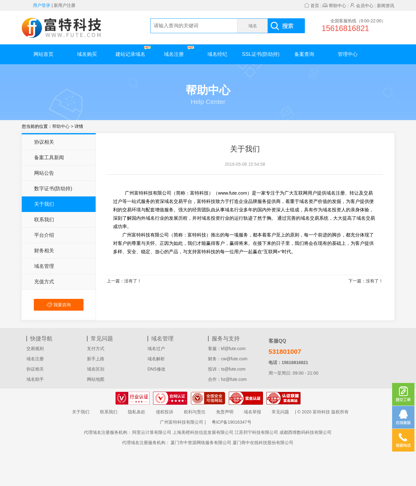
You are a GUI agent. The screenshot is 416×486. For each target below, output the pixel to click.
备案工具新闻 (49, 157)
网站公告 (44, 173)
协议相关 (44, 142)
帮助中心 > (63, 126)
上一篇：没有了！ (124, 280)
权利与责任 (195, 411)
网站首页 (43, 54)
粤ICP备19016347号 (231, 422)
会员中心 (361, 5)
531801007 (285, 351)
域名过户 (156, 348)
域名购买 (87, 54)
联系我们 (44, 219)
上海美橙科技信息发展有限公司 (203, 432)
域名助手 (35, 379)
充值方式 (44, 281)
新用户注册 (64, 5)
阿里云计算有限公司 (151, 432)
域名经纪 (217, 54)
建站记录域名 (133, 51)
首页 (311, 5)
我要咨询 (59, 305)
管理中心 (348, 54)
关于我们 (44, 204)
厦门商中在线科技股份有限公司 (263, 442)
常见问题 (280, 411)
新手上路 (95, 358)
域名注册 (179, 51)
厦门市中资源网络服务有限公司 (200, 442)
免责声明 (224, 411)
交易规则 (35, 348)
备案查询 (304, 54)
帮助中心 (334, 5)
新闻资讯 (385, 5)
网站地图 (95, 379)
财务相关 (44, 250)
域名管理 (44, 266)
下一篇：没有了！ (365, 280)
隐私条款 (136, 411)
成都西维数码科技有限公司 (305, 432)
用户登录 (41, 5)
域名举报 (252, 411)
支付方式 (95, 348)
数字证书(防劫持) (53, 188)
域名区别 (95, 369)
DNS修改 (156, 369)
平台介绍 (44, 235)
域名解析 (156, 358)
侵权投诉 (164, 411)
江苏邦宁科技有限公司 (256, 432)
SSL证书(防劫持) (261, 54)
